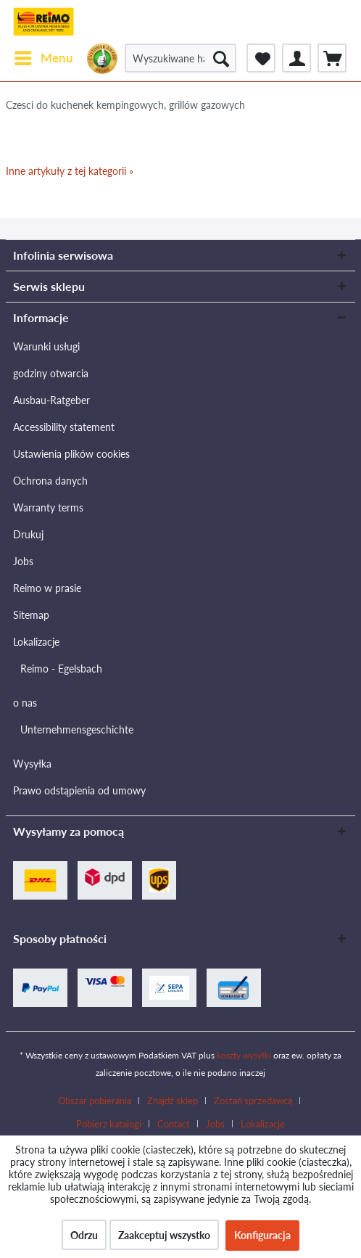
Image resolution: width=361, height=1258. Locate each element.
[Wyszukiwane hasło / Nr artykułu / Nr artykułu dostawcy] (180, 58)
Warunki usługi (46, 346)
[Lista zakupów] (260, 58)
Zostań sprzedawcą (253, 1100)
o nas (25, 702)
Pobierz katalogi (108, 1124)
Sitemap (31, 615)
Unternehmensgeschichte (76, 729)
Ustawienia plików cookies (71, 454)
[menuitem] (43, 58)
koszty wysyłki (244, 1055)
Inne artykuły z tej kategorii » (69, 171)
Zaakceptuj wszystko (164, 1235)
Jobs (23, 561)
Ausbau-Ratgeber (51, 400)
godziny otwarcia (50, 373)
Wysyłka (32, 763)
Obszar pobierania (94, 1100)
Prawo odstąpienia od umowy (79, 790)
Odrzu (84, 1235)
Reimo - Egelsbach (61, 668)
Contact (173, 1124)
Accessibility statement (64, 427)
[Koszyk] (332, 58)
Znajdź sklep (172, 1100)
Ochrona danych (50, 480)
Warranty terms (48, 507)
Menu (43, 55)
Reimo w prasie (47, 588)
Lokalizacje (36, 642)
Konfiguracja (262, 1235)
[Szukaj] (221, 58)
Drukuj (28, 534)
